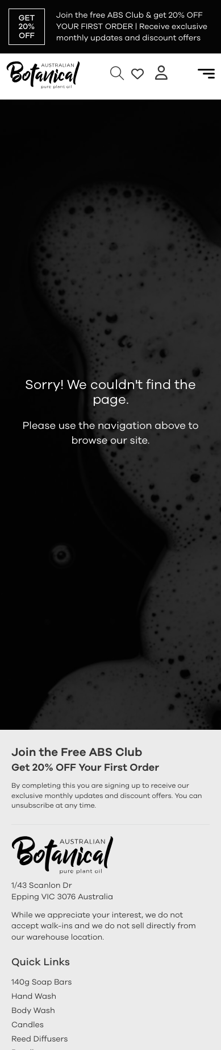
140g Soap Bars (41, 982)
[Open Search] (117, 74)
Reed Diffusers (39, 1039)
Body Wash (33, 1010)
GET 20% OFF (27, 27)
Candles (27, 1024)
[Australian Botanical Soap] (43, 73)
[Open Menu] (206, 74)
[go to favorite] (137, 74)
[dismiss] (215, 5)
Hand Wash (33, 996)
